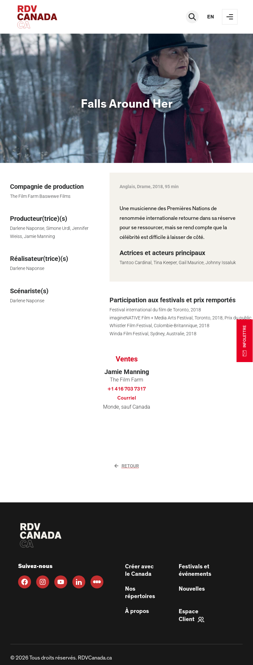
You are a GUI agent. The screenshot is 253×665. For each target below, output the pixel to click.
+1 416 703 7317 (127, 388)
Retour (126, 466)
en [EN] (210, 16)
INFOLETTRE (245, 340)
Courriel (126, 398)
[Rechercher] (192, 16)
